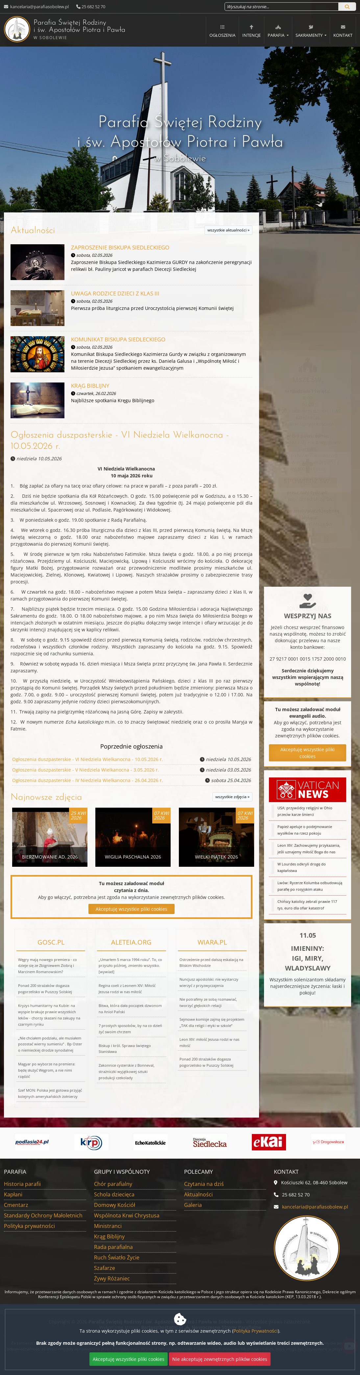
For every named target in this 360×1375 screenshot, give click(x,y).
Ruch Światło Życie (116, 1257)
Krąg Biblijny (109, 1236)
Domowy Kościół (114, 1205)
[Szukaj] (347, 6)
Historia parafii (22, 1184)
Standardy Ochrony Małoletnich (43, 1215)
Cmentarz (16, 1205)
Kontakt (342, 31)
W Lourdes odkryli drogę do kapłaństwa (301, 871)
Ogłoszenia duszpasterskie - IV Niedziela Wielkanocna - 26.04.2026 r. (87, 780)
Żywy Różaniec (112, 1278)
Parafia (276, 31)
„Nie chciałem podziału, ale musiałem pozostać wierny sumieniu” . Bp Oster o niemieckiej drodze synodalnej (50, 1044)
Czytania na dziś (204, 1184)
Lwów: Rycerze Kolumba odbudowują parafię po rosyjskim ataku (309, 890)
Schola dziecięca (114, 1194)
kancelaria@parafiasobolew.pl (39, 7)
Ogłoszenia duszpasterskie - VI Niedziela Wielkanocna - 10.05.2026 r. (87, 759)
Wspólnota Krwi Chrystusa (126, 1215)
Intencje (251, 31)
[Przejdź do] (32, 1142)
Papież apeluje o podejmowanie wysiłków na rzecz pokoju (304, 834)
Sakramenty (310, 31)
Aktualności (33, 230)
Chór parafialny (113, 1184)
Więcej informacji (308, 355)
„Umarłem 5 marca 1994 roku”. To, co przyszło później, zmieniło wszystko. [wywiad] (130, 965)
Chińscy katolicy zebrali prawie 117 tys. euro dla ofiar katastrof (307, 908)
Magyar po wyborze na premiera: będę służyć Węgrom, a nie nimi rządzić (46, 1070)
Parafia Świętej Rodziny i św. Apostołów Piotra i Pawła (55, 29)
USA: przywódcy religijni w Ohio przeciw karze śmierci (304, 815)
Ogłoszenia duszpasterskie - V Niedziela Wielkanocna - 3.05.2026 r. (85, 770)
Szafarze (104, 1268)
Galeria (193, 1205)
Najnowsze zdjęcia (46, 797)
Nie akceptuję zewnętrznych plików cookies (219, 1359)
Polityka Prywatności (255, 1331)
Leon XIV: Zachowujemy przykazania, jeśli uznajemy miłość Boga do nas (308, 852)
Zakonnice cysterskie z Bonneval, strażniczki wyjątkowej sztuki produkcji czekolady (127, 1071)
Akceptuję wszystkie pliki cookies (131, 909)
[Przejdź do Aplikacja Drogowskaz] (328, 1142)
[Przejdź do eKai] (269, 1142)
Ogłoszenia (222, 31)
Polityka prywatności (29, 1226)
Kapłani (13, 1194)
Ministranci (108, 1226)
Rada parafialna (113, 1247)
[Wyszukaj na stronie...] (282, 6)
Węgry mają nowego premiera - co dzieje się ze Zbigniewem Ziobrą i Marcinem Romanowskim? (47, 965)
